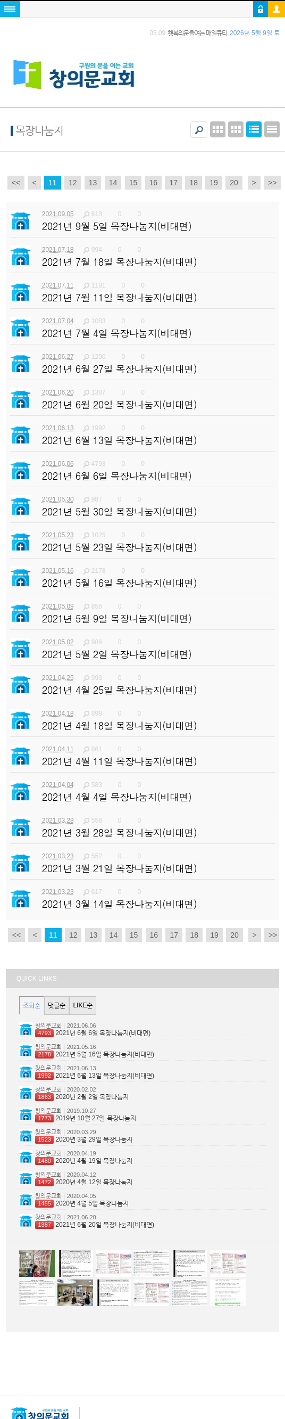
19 (213, 182)
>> (272, 182)
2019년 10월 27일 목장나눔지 (85, 1118)
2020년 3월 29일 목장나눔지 (83, 1139)
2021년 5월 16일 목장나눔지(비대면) (94, 1054)
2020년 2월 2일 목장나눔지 (82, 1097)
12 (73, 182)
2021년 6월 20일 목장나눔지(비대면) (94, 1224)
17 (173, 182)
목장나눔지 (39, 130)
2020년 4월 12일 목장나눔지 (83, 1182)
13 (93, 182)
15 (133, 182)
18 (193, 182)
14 (113, 182)
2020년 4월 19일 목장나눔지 (83, 1160)
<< (16, 182)
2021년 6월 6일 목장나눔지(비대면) (92, 1033)
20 (234, 182)
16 (153, 182)
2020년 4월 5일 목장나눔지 (82, 1203)
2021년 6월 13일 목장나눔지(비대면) (94, 1075)
